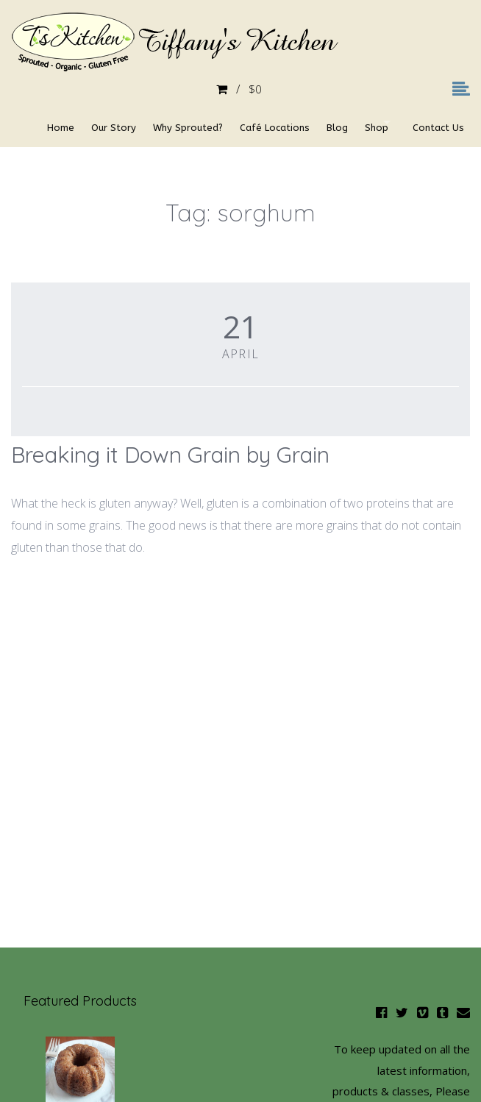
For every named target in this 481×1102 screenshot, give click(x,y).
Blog (332, 123)
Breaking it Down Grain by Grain (170, 455)
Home (35, 123)
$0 (241, 89)
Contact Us (48, 157)
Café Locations (265, 123)
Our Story (93, 123)
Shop (377, 123)
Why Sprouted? (173, 123)
